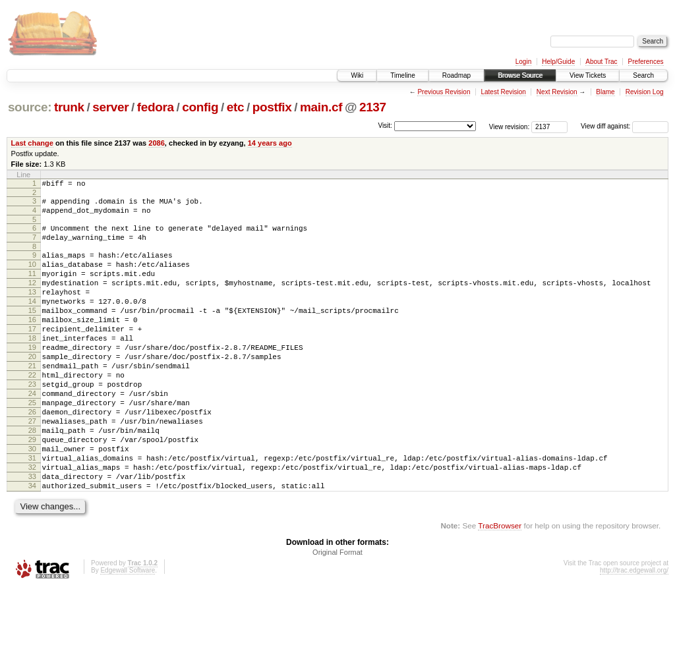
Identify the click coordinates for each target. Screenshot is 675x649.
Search (643, 75)
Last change (32, 143)
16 (32, 343)
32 (32, 522)
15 (32, 332)
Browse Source (520, 75)
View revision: (509, 126)
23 (32, 422)
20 (32, 388)
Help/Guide (558, 61)
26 (32, 455)
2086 (156, 143)
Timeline (402, 75)
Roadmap (456, 75)
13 (32, 310)
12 (32, 298)
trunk (69, 107)
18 (32, 366)
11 (32, 287)
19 (32, 377)
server (110, 107)
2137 (372, 107)
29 (32, 489)
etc (235, 107)
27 (32, 466)
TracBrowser (499, 586)
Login (523, 61)
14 (32, 321)
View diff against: (624, 126)
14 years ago (270, 143)
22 (32, 410)
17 (32, 354)
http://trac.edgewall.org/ (634, 631)
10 (32, 276)
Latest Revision (503, 92)
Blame (605, 92)
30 (32, 500)
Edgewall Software (127, 631)
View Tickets (588, 75)
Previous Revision (443, 92)
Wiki (357, 75)
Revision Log (645, 92)
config (200, 107)
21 (32, 399)
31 (32, 511)
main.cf (321, 107)
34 (32, 545)
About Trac (601, 61)
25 (32, 444)
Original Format (337, 613)
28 (32, 478)
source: (29, 107)
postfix (272, 107)
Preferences (646, 61)
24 (32, 433)
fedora (155, 107)
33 (32, 534)
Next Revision (557, 92)
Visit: (385, 125)
